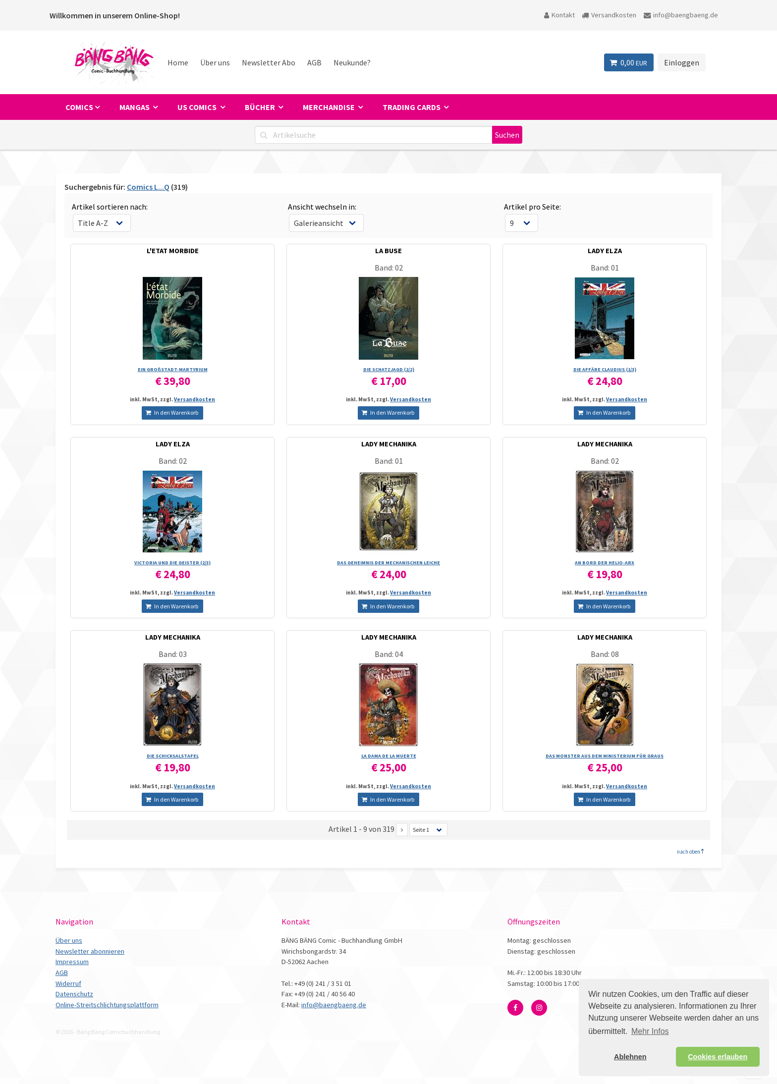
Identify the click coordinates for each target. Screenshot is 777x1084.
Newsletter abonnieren (90, 951)
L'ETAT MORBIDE (173, 250)
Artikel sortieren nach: (110, 207)
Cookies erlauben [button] (717, 1057)
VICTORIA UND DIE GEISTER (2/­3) (172, 562)
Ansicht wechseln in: (322, 207)
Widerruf (68, 983)
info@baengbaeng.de (681, 14)
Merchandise (329, 107)
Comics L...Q (148, 187)
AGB (314, 62)
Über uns (215, 62)
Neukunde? (352, 62)
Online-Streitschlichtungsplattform (107, 1004)
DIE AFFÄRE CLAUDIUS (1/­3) (604, 369)
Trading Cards (412, 107)
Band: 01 (605, 267)
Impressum (72, 961)
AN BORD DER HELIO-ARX (604, 562)
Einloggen (681, 62)
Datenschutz (74, 993)
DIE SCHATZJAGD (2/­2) (388, 369)
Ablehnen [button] (630, 1057)
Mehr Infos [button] (650, 1031)
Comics (79, 107)
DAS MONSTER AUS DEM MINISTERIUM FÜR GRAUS (605, 756)
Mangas (135, 107)
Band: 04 (389, 654)
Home (177, 62)
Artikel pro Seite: (532, 207)
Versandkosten (609, 14)
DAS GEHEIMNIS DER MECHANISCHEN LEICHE (388, 562)
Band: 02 (389, 267)
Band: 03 (173, 654)
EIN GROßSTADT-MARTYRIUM (173, 369)
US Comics (197, 107)
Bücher (261, 107)
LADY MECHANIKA (388, 443)
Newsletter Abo (268, 62)
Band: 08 (605, 654)
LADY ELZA (605, 250)
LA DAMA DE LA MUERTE (388, 756)
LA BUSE (388, 250)
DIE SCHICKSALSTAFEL (173, 756)
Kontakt (559, 14)
